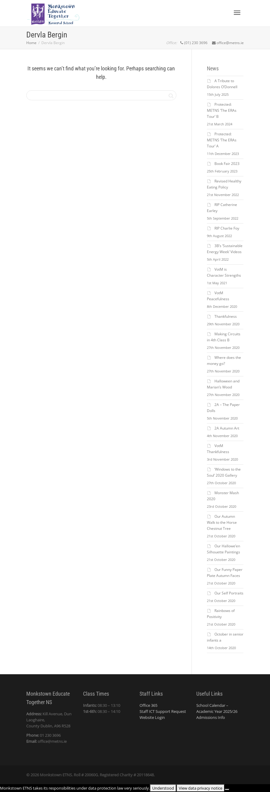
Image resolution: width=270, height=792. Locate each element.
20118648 (145, 775)
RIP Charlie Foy (226, 228)
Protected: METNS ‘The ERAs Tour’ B (221, 110)
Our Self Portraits (228, 593)
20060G (91, 775)
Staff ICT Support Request (163, 711)
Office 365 (148, 705)
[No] (227, 789)
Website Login (152, 717)
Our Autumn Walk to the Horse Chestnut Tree (222, 522)
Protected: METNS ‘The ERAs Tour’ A (221, 140)
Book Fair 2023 (226, 163)
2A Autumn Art (226, 428)
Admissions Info (210, 717)
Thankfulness (225, 316)
